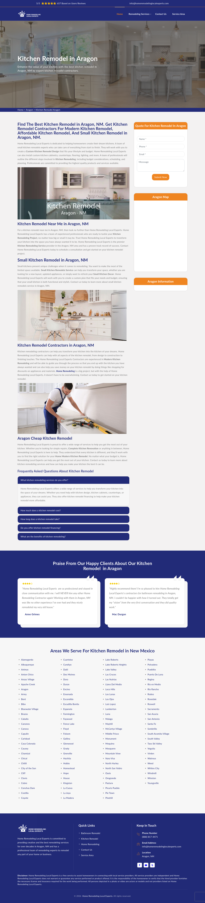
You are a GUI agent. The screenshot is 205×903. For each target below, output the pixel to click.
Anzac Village (27, 679)
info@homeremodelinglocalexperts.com (149, 3)
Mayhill (109, 724)
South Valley (154, 738)
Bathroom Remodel (90, 833)
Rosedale (152, 699)
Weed (150, 763)
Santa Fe (152, 724)
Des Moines (69, 674)
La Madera (68, 798)
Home (120, 14)
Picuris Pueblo (112, 788)
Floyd (66, 728)
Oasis (108, 773)
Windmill (152, 773)
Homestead (69, 768)
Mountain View (113, 753)
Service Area (178, 14)
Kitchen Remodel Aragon (48, 109)
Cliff (23, 773)
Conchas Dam (28, 788)
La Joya (67, 793)
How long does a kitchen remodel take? (40, 519)
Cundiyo (67, 664)
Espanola (67, 709)
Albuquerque (27, 664)
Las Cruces (110, 674)
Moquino (109, 743)
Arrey (24, 694)
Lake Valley (111, 669)
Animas (24, 669)
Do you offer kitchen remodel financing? (41, 527)
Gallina (66, 738)
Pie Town (109, 793)
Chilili (24, 763)
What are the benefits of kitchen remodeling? (43, 536)
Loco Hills (110, 689)
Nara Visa (110, 758)
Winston (152, 778)
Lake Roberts (111, 659)
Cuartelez (68, 659)
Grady (66, 748)
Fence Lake (68, 724)
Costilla (25, 793)
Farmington (69, 714)
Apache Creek (28, 684)
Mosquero (110, 748)
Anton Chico (27, 674)
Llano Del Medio (113, 684)
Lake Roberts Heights (116, 664)
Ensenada (68, 694)
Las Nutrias (111, 679)
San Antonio (154, 719)
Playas (151, 659)
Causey (24, 748)
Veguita (151, 748)
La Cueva (67, 788)
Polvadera (152, 664)
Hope (66, 773)
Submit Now (160, 177)
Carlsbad (25, 738)
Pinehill (109, 798)
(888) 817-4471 (150, 836)
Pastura (109, 783)
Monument (110, 738)
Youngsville (153, 783)
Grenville (67, 753)
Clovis (24, 778)
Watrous (152, 758)
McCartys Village (113, 728)
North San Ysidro (113, 768)
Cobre (24, 783)
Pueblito (152, 669)
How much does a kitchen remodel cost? (41, 510)
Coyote (24, 798)
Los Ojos (109, 699)
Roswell (151, 704)
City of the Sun (28, 768)
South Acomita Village (158, 733)
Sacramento (153, 709)
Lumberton (110, 709)
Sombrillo (152, 728)
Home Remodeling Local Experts (96, 896)
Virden (151, 753)
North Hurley (112, 763)
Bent (23, 699)
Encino (66, 689)
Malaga (109, 719)
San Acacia (153, 714)
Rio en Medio (154, 684)
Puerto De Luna (155, 674)
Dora (65, 679)
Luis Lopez (110, 704)
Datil (65, 669)
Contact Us (160, 14)
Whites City (153, 768)
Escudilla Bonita (71, 704)
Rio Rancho (153, 689)
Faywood (67, 719)
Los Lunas (110, 694)
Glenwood (68, 743)
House (66, 778)
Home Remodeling (90, 844)
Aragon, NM (148, 856)
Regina (151, 679)
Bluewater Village (30, 709)
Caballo (25, 719)
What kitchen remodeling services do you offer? (44, 480)
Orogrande (110, 778)
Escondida (68, 699)
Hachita (67, 758)
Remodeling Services (139, 14)
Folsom (66, 733)
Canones (25, 724)
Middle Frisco (112, 733)
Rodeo (151, 694)
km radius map (161, 236)
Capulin (25, 733)
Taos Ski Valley (155, 743)
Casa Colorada (28, 743)
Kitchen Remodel (89, 838)
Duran (66, 684)
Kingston (67, 783)
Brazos (24, 714)
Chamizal (25, 753)
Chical (24, 758)
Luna (107, 714)
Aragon (29, 109)
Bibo (23, 704)
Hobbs (66, 763)
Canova (25, 728)
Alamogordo (27, 659)
